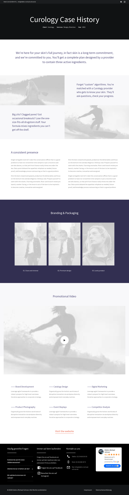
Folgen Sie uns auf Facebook (52, 468)
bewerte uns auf (112, 466)
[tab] (20, 461)
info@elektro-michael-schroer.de (27, 2)
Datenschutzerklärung (104, 490)
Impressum (88, 490)
